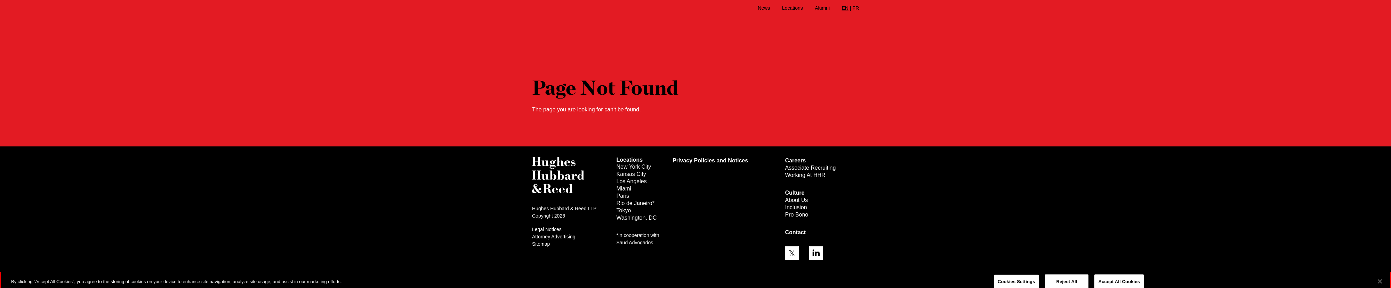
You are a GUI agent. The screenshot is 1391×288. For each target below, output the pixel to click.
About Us (796, 200)
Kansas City (631, 174)
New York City (634, 167)
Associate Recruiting (810, 168)
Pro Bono (796, 215)
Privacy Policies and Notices (710, 160)
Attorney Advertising (554, 236)
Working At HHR (805, 175)
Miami (624, 189)
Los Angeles (632, 181)
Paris (623, 196)
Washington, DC (637, 218)
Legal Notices (547, 229)
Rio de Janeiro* (635, 203)
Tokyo (624, 210)
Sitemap (541, 244)
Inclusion (796, 207)
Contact (795, 232)
